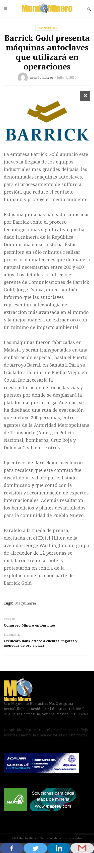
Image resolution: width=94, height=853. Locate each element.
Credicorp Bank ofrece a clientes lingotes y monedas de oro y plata (40, 643)
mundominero (41, 77)
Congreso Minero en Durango (29, 625)
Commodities (47, 27)
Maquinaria (25, 603)
